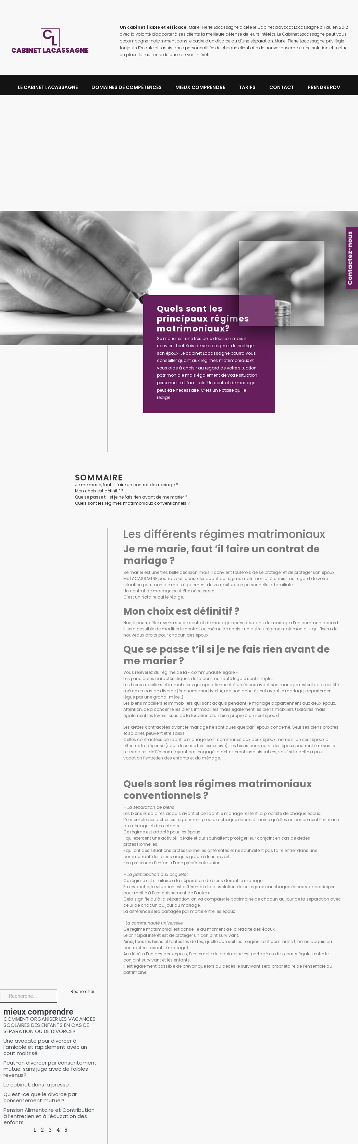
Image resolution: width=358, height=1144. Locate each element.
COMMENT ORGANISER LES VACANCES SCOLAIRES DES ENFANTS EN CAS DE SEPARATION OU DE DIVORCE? (49, 1025)
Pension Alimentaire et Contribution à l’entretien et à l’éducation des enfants (49, 1116)
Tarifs (247, 87)
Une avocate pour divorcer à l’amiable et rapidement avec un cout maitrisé (45, 1047)
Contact (281, 87)
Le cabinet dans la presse (36, 1084)
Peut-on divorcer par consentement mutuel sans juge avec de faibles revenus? (50, 1069)
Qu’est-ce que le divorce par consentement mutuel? (40, 1097)
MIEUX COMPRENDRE (200, 87)
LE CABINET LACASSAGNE (48, 87)
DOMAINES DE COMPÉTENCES (126, 87)
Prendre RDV (324, 87)
